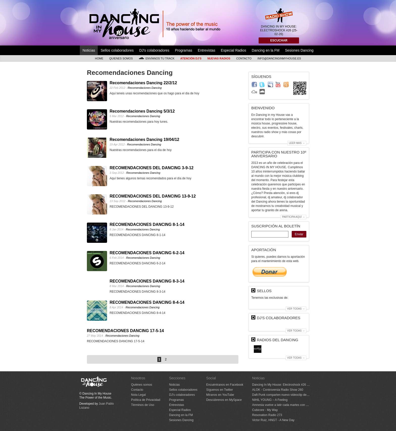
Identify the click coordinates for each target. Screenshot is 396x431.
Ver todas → (296, 308)
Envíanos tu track (157, 58)
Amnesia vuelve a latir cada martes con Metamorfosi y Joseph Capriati (299, 405)
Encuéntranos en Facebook (224, 384)
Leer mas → (297, 143)
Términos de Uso (142, 405)
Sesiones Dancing (299, 50)
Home (99, 58)
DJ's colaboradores (154, 50)
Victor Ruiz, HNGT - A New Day (273, 420)
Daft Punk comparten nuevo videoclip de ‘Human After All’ (291, 395)
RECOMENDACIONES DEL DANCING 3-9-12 (151, 168)
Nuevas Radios (218, 58)
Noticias (89, 50)
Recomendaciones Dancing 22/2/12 (143, 83)
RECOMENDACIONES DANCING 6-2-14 (147, 253)
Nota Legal (138, 395)
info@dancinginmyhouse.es (279, 58)
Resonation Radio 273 (267, 415)
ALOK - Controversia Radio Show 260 (277, 390)
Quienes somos (121, 58)
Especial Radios (233, 50)
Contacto (244, 58)
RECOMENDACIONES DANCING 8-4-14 (147, 302)
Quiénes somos (141, 384)
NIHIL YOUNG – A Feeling (269, 400)
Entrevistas (206, 50)
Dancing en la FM (266, 50)
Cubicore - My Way (265, 410)
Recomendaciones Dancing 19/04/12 (144, 139)
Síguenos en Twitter (219, 390)
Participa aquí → (293, 217)
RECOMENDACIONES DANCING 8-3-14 (147, 281)
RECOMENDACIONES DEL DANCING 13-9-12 (153, 196)
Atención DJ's (191, 58)
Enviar (299, 234)
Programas (183, 50)
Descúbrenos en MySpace (224, 400)
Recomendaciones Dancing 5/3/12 (142, 111)
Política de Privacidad (145, 400)
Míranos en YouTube (220, 395)
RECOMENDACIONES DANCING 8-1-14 (147, 224)
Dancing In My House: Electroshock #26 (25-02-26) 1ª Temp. (293, 384)
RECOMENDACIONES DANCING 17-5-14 (125, 331)
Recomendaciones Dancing (145, 87)
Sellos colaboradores (117, 50)
